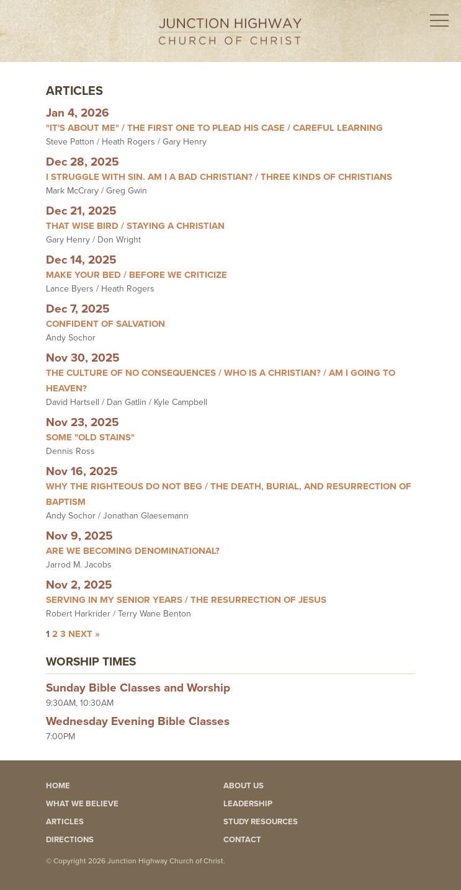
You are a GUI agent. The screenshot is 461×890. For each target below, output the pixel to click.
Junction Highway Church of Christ (230, 31)
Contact (242, 840)
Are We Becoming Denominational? (133, 550)
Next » (84, 633)
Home (58, 786)
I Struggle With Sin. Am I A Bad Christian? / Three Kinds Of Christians (219, 176)
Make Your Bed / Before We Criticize (136, 274)
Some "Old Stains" (90, 437)
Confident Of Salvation (105, 323)
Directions (70, 840)
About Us (243, 786)
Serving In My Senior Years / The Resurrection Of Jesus (186, 599)
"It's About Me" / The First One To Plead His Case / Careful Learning (214, 127)
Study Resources (260, 822)
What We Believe (82, 804)
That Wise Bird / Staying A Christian (135, 225)
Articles (65, 822)
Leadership (247, 804)
